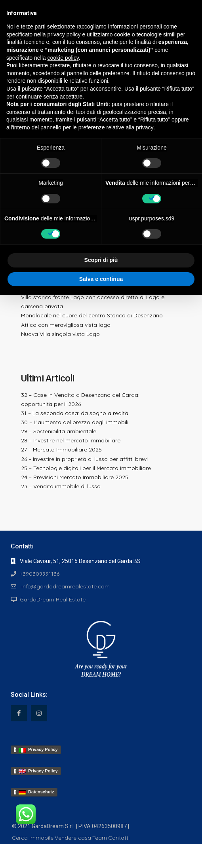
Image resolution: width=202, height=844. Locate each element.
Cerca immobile (32, 837)
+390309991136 (39, 573)
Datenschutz (36, 792)
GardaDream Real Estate (53, 599)
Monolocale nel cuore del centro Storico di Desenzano (92, 315)
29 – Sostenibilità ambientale (58, 431)
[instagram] (39, 713)
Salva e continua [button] (101, 279)
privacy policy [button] (64, 34)
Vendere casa (73, 837)
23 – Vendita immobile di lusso (61, 486)
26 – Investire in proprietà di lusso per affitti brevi (84, 459)
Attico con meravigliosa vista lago (66, 324)
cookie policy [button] (63, 58)
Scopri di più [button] (101, 260)
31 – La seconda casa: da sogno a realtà (74, 413)
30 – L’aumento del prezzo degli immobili (74, 422)
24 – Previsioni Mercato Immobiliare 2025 (74, 477)
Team (99, 837)
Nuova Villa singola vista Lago (60, 334)
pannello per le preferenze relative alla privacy (97, 127)
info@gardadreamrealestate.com (65, 586)
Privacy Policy (38, 749)
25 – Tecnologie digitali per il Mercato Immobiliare (86, 468)
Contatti (119, 837)
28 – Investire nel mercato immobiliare (70, 440)
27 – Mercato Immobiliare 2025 (61, 449)
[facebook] (19, 713)
